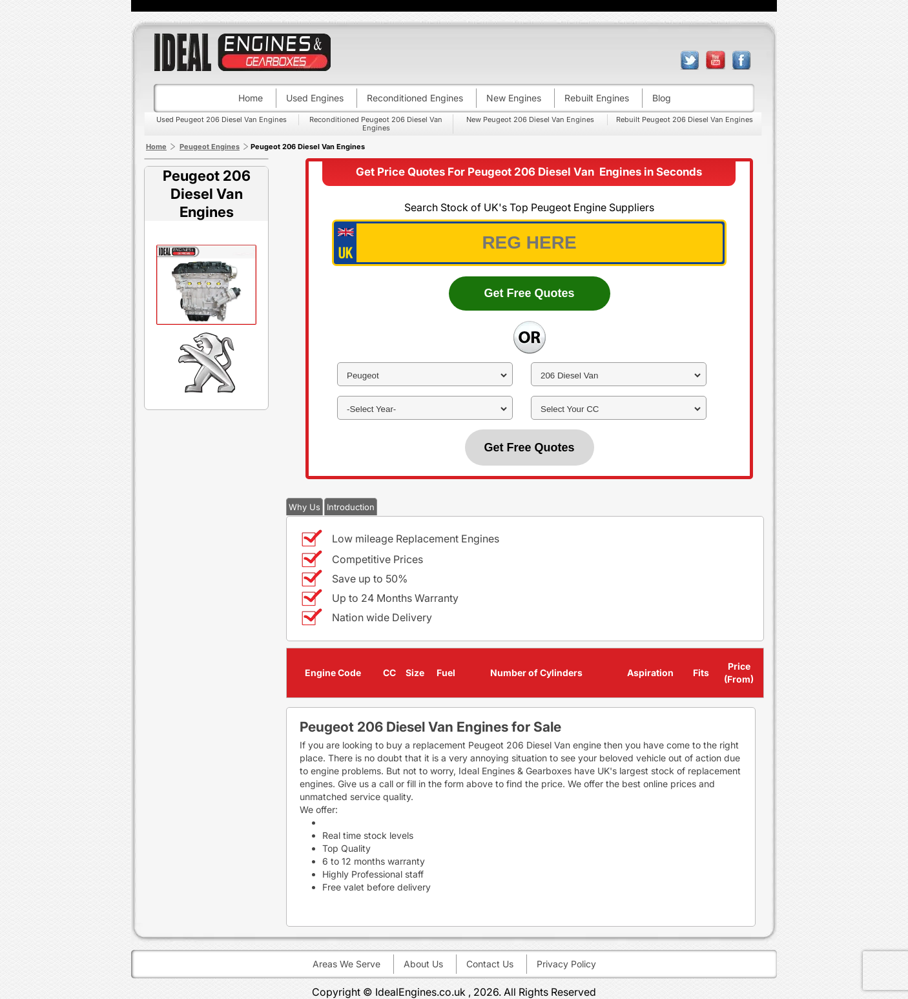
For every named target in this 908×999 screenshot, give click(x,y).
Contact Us (489, 963)
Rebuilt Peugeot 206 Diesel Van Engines (684, 119)
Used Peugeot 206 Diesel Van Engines (221, 119)
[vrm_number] (529, 242)
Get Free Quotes (529, 293)
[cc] (619, 409)
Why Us (304, 507)
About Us (423, 963)
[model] (619, 375)
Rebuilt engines (596, 97)
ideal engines (242, 52)
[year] (425, 409)
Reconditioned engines (415, 97)
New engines (513, 97)
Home (250, 97)
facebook (741, 60)
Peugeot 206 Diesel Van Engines (207, 193)
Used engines (315, 97)
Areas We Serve (346, 963)
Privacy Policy (566, 963)
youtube (715, 60)
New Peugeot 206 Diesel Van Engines (530, 119)
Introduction (351, 507)
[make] (425, 375)
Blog (661, 97)
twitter (689, 60)
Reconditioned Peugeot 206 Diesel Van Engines (375, 123)
